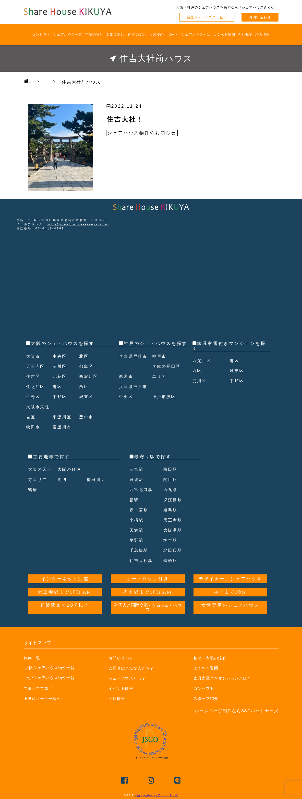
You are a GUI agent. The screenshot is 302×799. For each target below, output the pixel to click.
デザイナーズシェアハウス (230, 578)
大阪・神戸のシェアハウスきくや (156, 795)
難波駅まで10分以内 (64, 605)
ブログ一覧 (80, 81)
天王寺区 (36, 366)
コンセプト (41, 34)
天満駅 (137, 530)
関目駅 (171, 479)
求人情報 (262, 34)
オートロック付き (147, 578)
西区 (84, 386)
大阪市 (34, 356)
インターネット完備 (65, 578)
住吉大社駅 (143, 560)
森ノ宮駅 (140, 509)
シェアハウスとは (195, 34)
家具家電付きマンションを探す (229, 345)
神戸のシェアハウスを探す (155, 343)
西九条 (171, 489)
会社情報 (118, 698)
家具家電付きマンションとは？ (225, 678)
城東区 (87, 396)
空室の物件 (94, 34)
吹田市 (34, 426)
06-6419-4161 (50, 228)
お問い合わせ (260, 17)
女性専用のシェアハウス (230, 605)
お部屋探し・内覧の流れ (126, 34)
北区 (84, 356)
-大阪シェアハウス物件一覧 (49, 667)
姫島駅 (171, 509)
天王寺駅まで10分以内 (65, 592)
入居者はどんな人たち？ (134, 668)
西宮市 (127, 386)
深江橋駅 (173, 499)
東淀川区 (63, 416)
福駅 (135, 499)
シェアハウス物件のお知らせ (142, 132)
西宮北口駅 (143, 489)
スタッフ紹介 (207, 698)
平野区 (61, 396)
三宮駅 (137, 469)
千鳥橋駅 (140, 550)
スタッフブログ (40, 688)
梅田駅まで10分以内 (147, 592)
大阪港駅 (173, 530)
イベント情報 (122, 688)
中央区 (61, 356)
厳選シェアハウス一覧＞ (207, 17)
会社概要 (245, 34)
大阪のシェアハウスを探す (62, 343)
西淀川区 (89, 376)
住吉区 (34, 376)
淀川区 (61, 366)
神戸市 (160, 366)
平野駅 (137, 540)
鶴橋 (33, 489)
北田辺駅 (173, 550)
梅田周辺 (97, 479)
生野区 (34, 396)
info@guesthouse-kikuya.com (77, 224)
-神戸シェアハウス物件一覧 (49, 677)
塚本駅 (171, 540)
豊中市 (87, 416)
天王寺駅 (173, 519)
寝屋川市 (63, 426)
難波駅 (137, 479)
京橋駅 (137, 519)
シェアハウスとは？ (129, 678)
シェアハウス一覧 (67, 34)
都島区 (87, 366)
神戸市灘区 (165, 406)
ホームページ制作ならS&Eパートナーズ (236, 710)
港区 (58, 386)
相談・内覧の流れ (211, 658)
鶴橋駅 (171, 560)
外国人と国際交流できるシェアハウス (147, 607)
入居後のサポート (163, 34)
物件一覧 (33, 658)
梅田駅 (171, 469)
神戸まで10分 (230, 592)
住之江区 (36, 386)
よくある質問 (224, 34)
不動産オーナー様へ (44, 698)
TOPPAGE (41, 81)
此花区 (61, 376)
